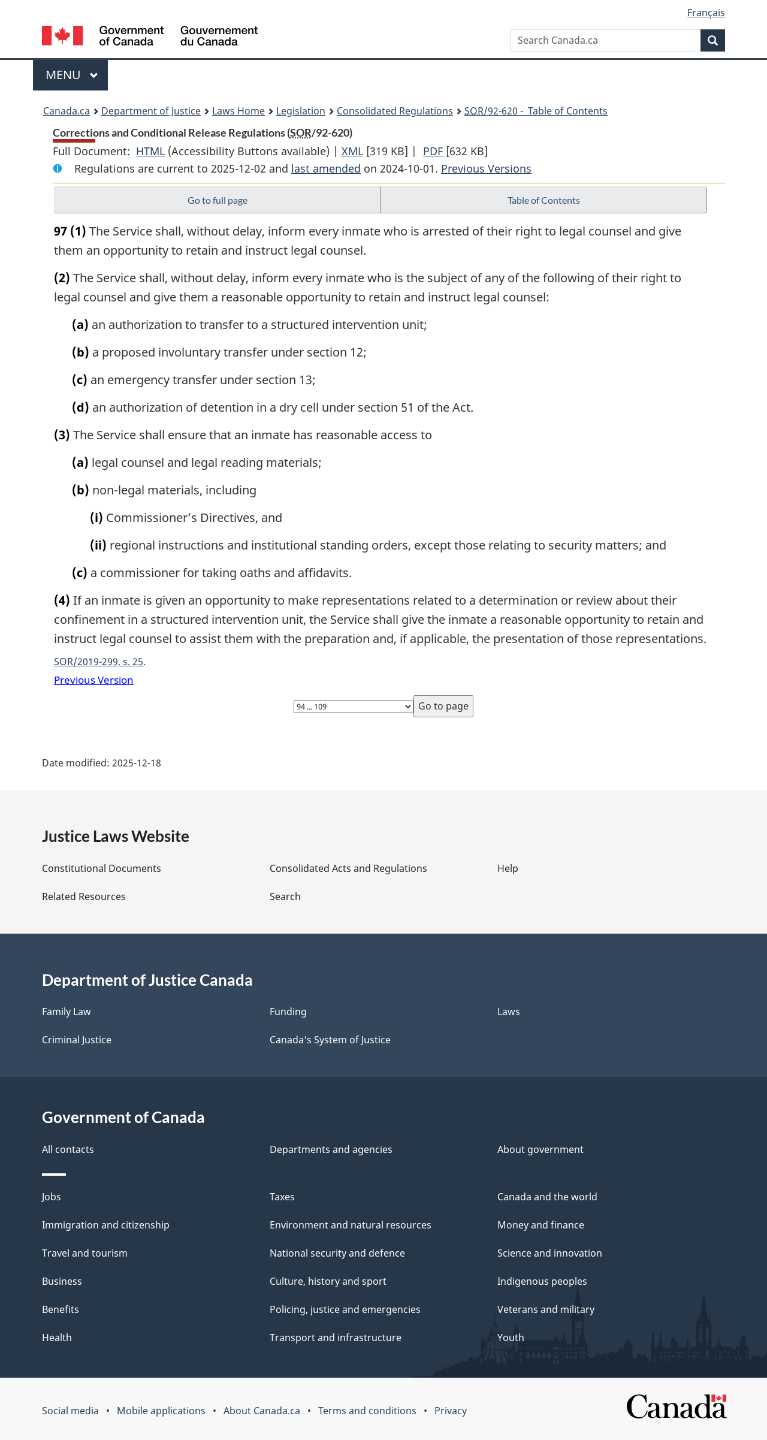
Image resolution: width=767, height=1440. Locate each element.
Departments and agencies (331, 1149)
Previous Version (94, 680)
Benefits (60, 1309)
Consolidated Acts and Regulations (348, 868)
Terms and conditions (367, 1410)
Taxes (282, 1196)
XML (352, 151)
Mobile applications (161, 1410)
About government (540, 1149)
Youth (510, 1337)
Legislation (300, 110)
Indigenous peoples (542, 1281)
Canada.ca (66, 110)
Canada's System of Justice (330, 1039)
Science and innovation (549, 1253)
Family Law (66, 1011)
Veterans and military (545, 1309)
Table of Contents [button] (544, 200)
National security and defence (337, 1253)
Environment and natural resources (350, 1224)
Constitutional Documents (101, 868)
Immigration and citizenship (106, 1224)
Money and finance (540, 1224)
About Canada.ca (262, 1410)
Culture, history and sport (328, 1281)
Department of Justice (151, 110)
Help (507, 868)
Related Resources (84, 896)
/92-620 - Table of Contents (536, 110)
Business (62, 1281)
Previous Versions (486, 168)
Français (706, 12)
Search (285, 896)
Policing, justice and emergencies (345, 1309)
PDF (433, 151)
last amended (326, 168)
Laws (508, 1011)
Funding (288, 1011)
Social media (70, 1410)
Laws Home (238, 110)
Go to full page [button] (217, 200)
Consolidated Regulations (395, 110)
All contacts (68, 1149)
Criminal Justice (76, 1039)
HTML (150, 151)
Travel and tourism (85, 1253)
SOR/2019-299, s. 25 (98, 661)
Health (57, 1337)
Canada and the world (547, 1196)
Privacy (450, 1410)
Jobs (51, 1196)
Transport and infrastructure (335, 1337)
